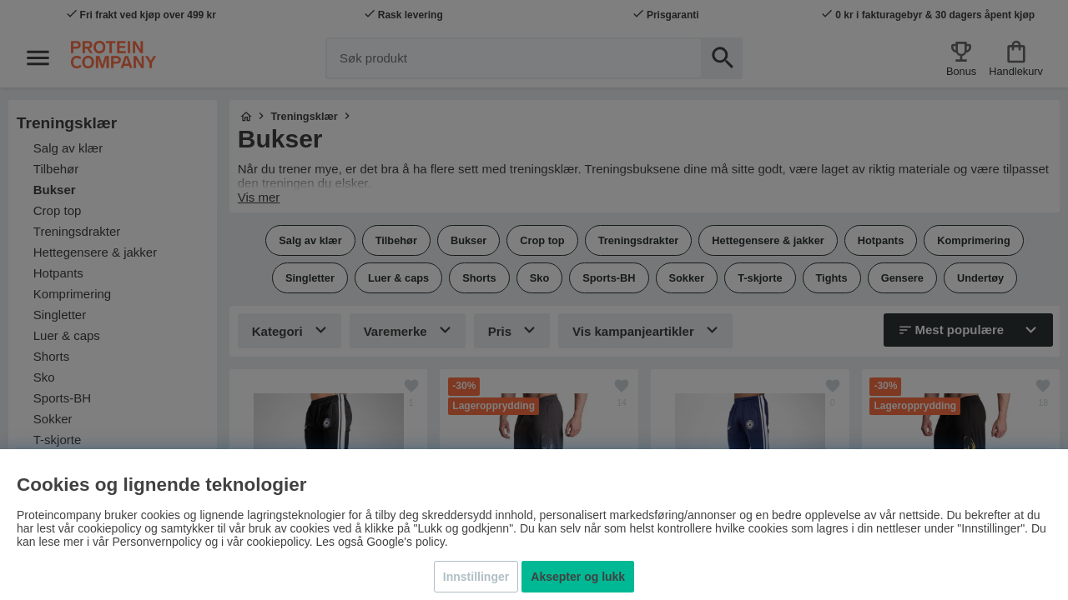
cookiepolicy (277, 541)
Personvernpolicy (156, 541)
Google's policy (405, 541)
